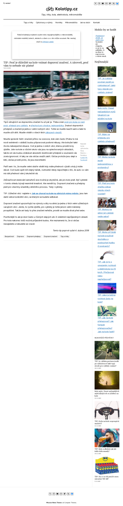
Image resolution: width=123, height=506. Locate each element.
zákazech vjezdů (53, 132)
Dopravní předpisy (34, 236)
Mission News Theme (54, 503)
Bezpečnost (9, 236)
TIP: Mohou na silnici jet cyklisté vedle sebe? (106, 213)
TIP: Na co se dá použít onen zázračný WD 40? (107, 478)
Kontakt (96, 22)
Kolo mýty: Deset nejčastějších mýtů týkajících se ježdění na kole (107, 393)
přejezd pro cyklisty (18, 125)
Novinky (58, 22)
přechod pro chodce (40, 125)
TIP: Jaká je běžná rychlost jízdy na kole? (106, 298)
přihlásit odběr (48, 42)
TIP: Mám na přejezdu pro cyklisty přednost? (106, 138)
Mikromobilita (71, 22)
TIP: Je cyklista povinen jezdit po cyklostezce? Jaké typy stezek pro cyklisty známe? (106, 85)
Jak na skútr (85, 22)
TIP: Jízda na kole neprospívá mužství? (107, 422)
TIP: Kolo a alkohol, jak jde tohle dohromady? (105, 450)
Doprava (20, 236)
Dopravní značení (50, 236)
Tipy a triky (28, 22)
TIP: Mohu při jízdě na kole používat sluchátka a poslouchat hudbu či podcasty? (107, 239)
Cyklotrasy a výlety (44, 22)
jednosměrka (57, 125)
